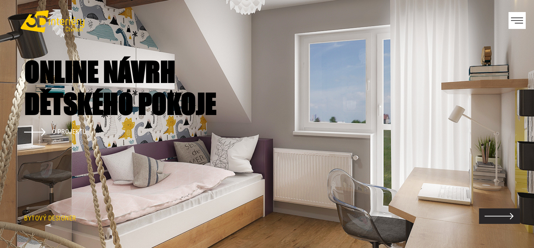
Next (517, 124)
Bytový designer (50, 218)
